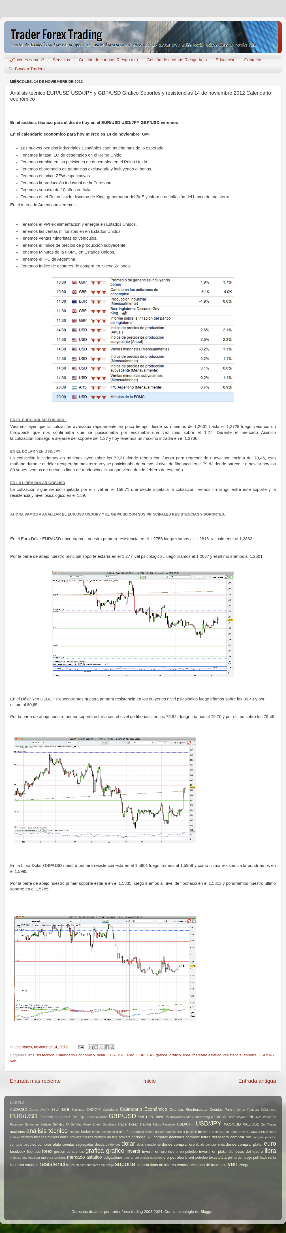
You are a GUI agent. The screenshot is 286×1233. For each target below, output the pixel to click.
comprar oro (240, 1137)
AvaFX (44, 1109)
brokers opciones (132, 1137)
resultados (78, 1165)
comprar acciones (169, 1137)
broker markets (165, 1131)
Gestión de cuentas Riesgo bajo (177, 59)
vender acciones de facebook (202, 1165)
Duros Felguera (248, 1109)
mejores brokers (53, 1158)
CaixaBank (110, 1109)
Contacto (252, 59)
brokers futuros (81, 1137)
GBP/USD (145, 1055)
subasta (143, 1165)
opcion (144, 1157)
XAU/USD (251, 1124)
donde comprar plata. (244, 1144)
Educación (225, 59)
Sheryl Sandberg (104, 1124)
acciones (17, 1131)
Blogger (207, 1211)
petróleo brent (182, 1157)
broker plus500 (187, 1131)
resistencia (232, 1055)
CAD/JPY (93, 1110)
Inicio (149, 1081)
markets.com (31, 1157)
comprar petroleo (264, 1137)
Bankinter (77, 1109)
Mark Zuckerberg (198, 1117)
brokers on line (106, 1137)
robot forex (93, 1165)
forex (47, 1151)
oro (166, 1157)
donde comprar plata (210, 1144)
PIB (252, 1117)
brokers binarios (33, 1137)
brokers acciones (252, 1132)
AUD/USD (18, 1109)
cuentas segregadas (78, 1145)
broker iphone (144, 1131)
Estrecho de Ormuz (55, 1117)
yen (13, 1061)
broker (86, 1132)
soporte (250, 1055)
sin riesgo (107, 1165)
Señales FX (61, 1124)
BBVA (55, 1109)
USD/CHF (185, 1124)
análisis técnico (41, 1055)
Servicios (61, 59)
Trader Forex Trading (134, 1124)
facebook (17, 1151)
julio (230, 1151)
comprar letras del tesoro (207, 1137)
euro (130, 1055)
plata (222, 1157)
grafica (161, 1055)
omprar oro (131, 1157)
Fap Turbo (86, 1117)
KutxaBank (177, 1117)
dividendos (113, 1144)
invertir (133, 1151)
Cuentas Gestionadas (189, 1109)
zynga (244, 1165)
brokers (204, 1131)
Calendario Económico (75, 1055)
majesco (15, 1157)
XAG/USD (232, 1124)
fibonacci (33, 1152)
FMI (74, 1117)
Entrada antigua (257, 1081)
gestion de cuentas (69, 1152)
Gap (142, 1116)
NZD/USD (218, 1117)
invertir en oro (154, 1151)
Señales (46, 1124)
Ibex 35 (162, 1117)
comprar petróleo (23, 1145)
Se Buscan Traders (26, 68)
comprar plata (49, 1144)
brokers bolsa (57, 1137)
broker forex (125, 1132)
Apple (33, 1110)
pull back (260, 1158)
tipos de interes (163, 1165)
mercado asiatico (206, 1055)
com (149, 1137)
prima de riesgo (240, 1158)
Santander (32, 1124)
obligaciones (113, 1158)
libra (186, 1055)
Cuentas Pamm (222, 1110)
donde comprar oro (178, 1144)
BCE (65, 1109)
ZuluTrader (268, 1124)
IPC (151, 1117)
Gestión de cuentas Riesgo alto (108, 59)
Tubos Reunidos (164, 1124)
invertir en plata (212, 1151)
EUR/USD (116, 1055)
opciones (156, 1157)
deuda (99, 1145)
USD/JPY (266, 1055)
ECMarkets (268, 1109)
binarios (75, 1131)
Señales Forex (81, 1124)
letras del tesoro (249, 1151)
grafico (175, 1055)
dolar (101, 1055)
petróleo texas (206, 1158)
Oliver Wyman (237, 1117)
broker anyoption (103, 1131)
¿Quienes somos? (27, 59)
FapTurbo (100, 1117)
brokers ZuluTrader (225, 1131)
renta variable (27, 1165)
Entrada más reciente (35, 1081)
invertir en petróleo (183, 1152)
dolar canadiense (149, 1144)
